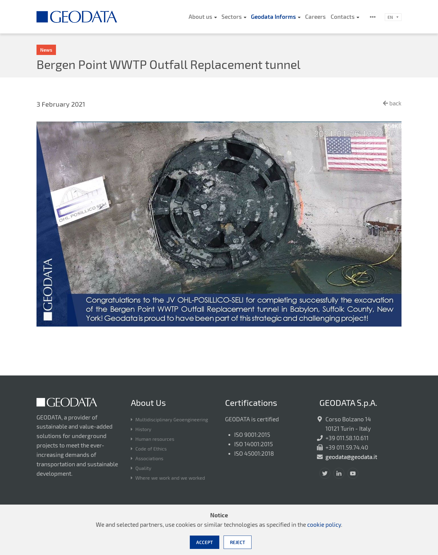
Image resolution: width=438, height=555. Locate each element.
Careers (315, 16)
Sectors (231, 16)
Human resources (154, 439)
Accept (204, 542)
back (392, 103)
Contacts (343, 16)
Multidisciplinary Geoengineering (171, 420)
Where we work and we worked (170, 478)
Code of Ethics (151, 449)
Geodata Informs (273, 16)
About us (200, 16)
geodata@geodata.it (351, 456)
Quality (143, 468)
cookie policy (324, 524)
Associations (149, 458)
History (143, 429)
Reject (237, 542)
